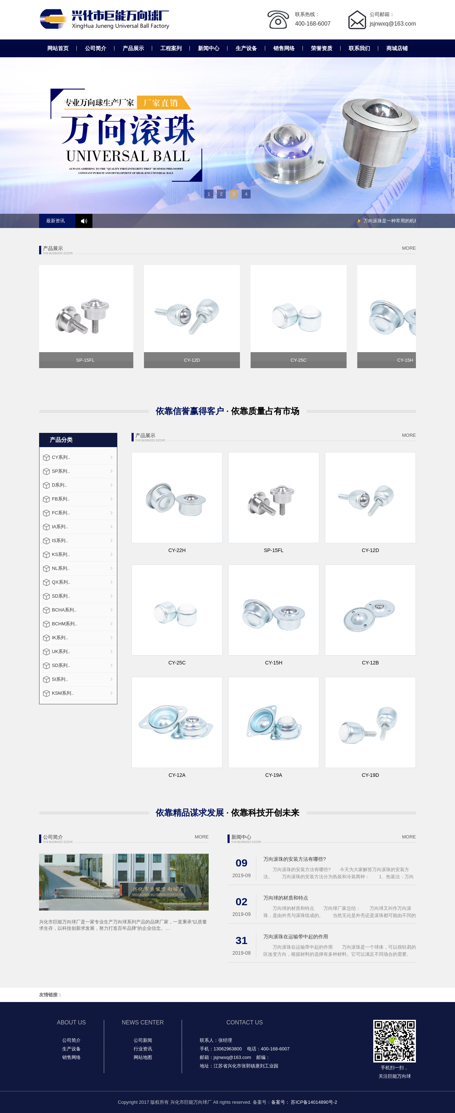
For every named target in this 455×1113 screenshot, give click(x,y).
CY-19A (273, 775)
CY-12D (370, 550)
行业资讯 (143, 1048)
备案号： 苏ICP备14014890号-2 (304, 1102)
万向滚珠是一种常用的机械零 (397, 220)
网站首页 (58, 48)
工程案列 (171, 48)
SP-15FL (273, 550)
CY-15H (274, 663)
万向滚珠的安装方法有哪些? (294, 859)
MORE (409, 248)
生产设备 (246, 48)
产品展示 (133, 48)
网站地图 (143, 1057)
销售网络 (284, 48)
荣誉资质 (321, 48)
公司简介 (95, 48)
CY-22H (177, 550)
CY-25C (177, 663)
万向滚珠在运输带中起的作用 (295, 936)
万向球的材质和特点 (285, 898)
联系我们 (359, 48)
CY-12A (177, 775)
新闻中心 (208, 48)
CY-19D (370, 775)
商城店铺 (397, 48)
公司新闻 (143, 1040)
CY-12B (370, 663)
